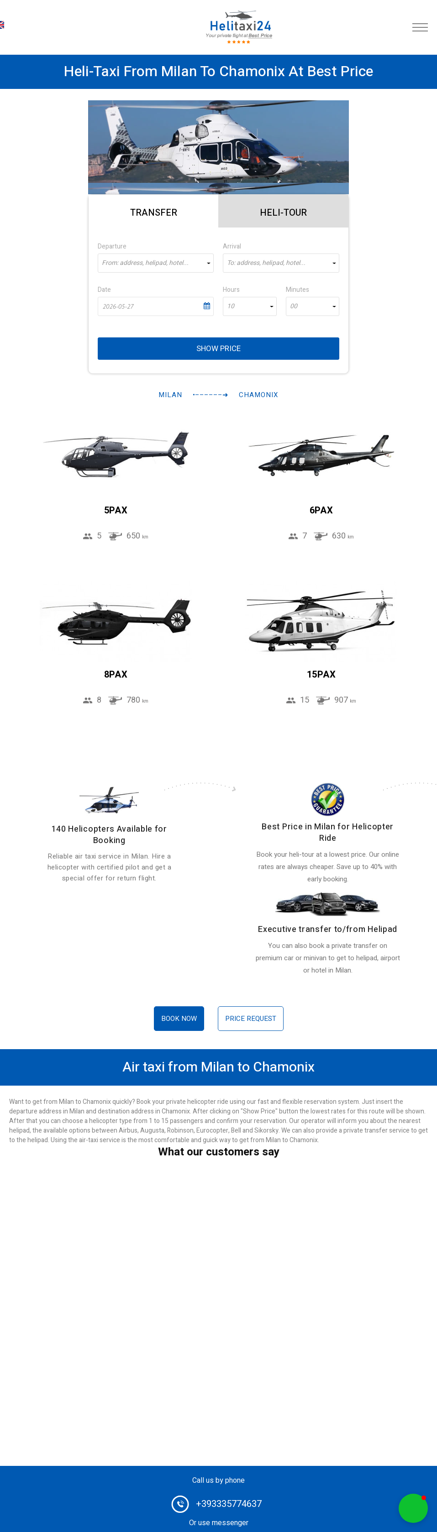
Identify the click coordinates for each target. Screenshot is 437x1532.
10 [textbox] (230, 306)
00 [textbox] (293, 306)
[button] (413, 1508)
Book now (179, 1019)
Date (104, 290)
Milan (170, 395)
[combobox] (156, 263)
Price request (250, 1019)
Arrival (232, 246)
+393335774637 (229, 1504)
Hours (231, 290)
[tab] (154, 211)
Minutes (297, 290)
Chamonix (258, 395)
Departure (112, 246)
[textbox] (156, 263)
